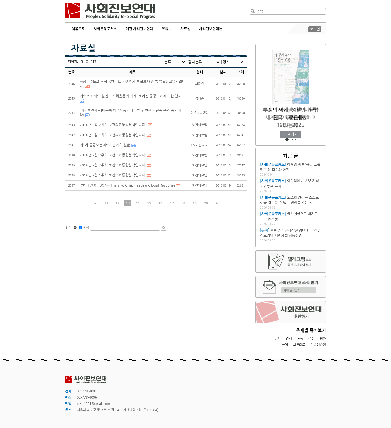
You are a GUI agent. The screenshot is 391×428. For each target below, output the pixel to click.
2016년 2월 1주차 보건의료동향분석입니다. (113, 175)
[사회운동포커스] (273, 164)
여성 (311, 338)
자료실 (186, 29)
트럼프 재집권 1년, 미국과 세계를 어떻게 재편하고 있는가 (290, 117)
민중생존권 (318, 344)
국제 (285, 344)
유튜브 (167, 29)
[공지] (264, 230)
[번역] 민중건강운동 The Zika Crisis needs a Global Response (127, 185)
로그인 (315, 29)
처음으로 (78, 29)
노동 (300, 338)
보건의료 (299, 344)
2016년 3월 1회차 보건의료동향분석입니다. (113, 135)
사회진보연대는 (210, 29)
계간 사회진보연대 (139, 29)
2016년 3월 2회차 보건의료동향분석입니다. (113, 125)
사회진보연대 (110, 11)
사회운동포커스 (105, 29)
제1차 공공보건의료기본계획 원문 (105, 145)
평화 (323, 338)
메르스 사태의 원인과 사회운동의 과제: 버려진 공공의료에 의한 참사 (130, 96)
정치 (277, 338)
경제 (289, 338)
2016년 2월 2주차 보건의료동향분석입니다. (113, 155)
